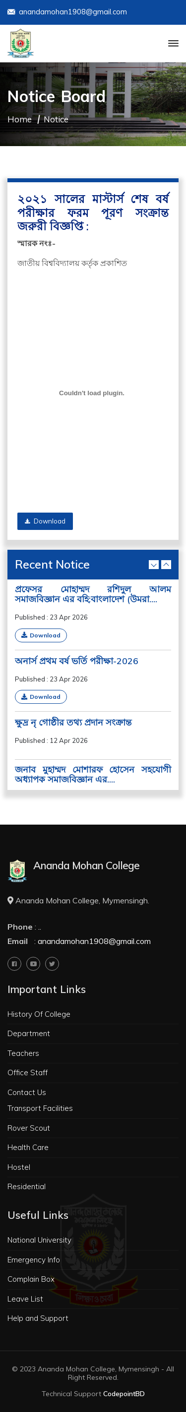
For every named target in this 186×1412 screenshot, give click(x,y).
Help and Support (37, 1318)
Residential (26, 1186)
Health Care (28, 1147)
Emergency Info (33, 1259)
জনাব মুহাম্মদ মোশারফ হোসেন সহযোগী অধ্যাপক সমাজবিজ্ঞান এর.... (93, 774)
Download (45, 521)
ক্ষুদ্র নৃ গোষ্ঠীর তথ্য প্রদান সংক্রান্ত (73, 723)
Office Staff (27, 1072)
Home (19, 119)
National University (39, 1240)
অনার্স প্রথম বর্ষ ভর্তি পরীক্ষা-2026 (76, 661)
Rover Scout (28, 1128)
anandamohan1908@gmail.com (67, 12)
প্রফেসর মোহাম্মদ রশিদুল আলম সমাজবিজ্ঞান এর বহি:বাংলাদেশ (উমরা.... (93, 594)
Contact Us (26, 1092)
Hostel (18, 1167)
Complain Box (31, 1279)
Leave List (25, 1299)
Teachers (23, 1053)
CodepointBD (124, 1393)
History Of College (38, 1014)
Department (28, 1033)
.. (39, 927)
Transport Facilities (40, 1108)
